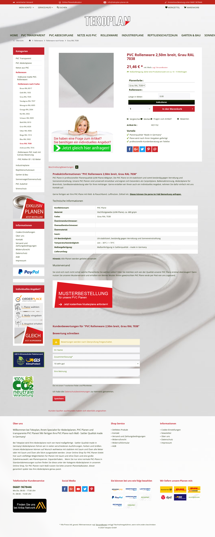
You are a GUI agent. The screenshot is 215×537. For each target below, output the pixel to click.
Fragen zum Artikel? (161, 119)
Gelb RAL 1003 (25, 92)
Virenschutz (21, 188)
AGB (18, 257)
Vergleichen (134, 119)
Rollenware (21, 72)
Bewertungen (69, 167)
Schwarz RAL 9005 (26, 118)
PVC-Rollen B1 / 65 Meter (29, 159)
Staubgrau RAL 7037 (27, 101)
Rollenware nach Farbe (29, 84)
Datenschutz (21, 253)
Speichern (59, 398)
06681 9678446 (196, 2)
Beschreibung (55, 167)
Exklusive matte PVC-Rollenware (27, 78)
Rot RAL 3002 (24, 114)
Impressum (21, 260)
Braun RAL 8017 (25, 88)
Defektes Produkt (120, 429)
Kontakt (19, 239)
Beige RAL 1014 (25, 135)
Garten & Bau (22, 174)
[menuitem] (15, 7)
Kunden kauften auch (58, 410)
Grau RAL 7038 (25, 143)
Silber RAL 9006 (25, 131)
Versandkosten (101, 524)
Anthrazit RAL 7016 (26, 148)
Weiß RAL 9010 (25, 122)
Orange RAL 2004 (26, 109)
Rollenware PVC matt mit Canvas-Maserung (29, 153)
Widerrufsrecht (23, 249)
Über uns (20, 235)
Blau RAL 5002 (25, 139)
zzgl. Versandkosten (160, 67)
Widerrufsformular (121, 442)
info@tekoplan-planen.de (118, 2)
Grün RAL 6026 (25, 126)
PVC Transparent (23, 58)
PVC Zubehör (22, 184)
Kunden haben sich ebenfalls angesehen (87, 410)
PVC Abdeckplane (24, 63)
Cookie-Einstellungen (25, 232)
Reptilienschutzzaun (25, 170)
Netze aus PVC (22, 67)
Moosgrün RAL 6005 (27, 105)
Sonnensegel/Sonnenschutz (28, 179)
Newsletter (166, 433)
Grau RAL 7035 (25, 97)
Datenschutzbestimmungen (77, 391)
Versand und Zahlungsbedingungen (26, 244)
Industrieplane (22, 165)
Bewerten (183, 119)
